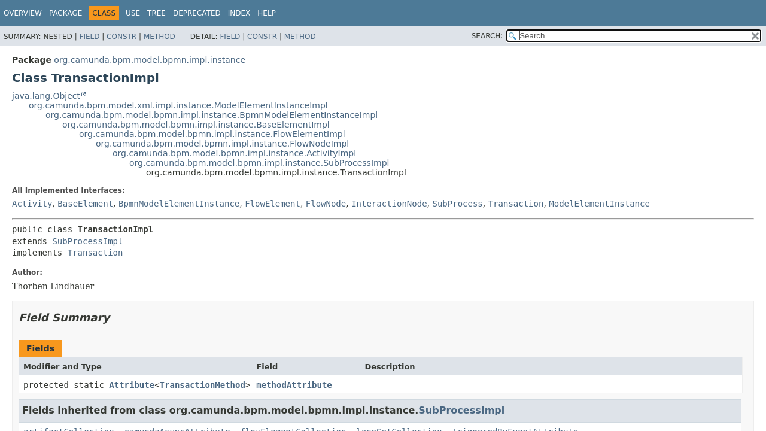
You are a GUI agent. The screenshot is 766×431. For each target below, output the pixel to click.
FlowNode (326, 203)
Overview (23, 13)
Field (89, 36)
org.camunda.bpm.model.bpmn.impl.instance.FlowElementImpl (212, 134)
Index (239, 13)
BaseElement (85, 203)
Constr (121, 36)
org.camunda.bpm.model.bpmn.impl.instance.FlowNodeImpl (222, 143)
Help (266, 13)
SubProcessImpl (87, 241)
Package (65, 13)
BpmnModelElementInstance (178, 203)
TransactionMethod (202, 385)
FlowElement (272, 203)
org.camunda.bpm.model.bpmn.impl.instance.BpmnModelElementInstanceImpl (211, 115)
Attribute (131, 385)
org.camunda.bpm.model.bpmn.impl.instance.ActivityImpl (234, 153)
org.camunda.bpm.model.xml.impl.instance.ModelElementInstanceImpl (178, 105)
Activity (32, 203)
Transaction (516, 203)
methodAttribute (294, 385)
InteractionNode (389, 203)
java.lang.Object (46, 96)
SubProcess (457, 203)
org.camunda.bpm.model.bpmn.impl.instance (149, 60)
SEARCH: (487, 36)
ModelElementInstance (599, 203)
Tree (156, 13)
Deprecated (197, 13)
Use (133, 13)
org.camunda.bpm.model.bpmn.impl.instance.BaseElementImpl (196, 124)
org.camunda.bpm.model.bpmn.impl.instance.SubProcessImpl (259, 163)
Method (159, 36)
